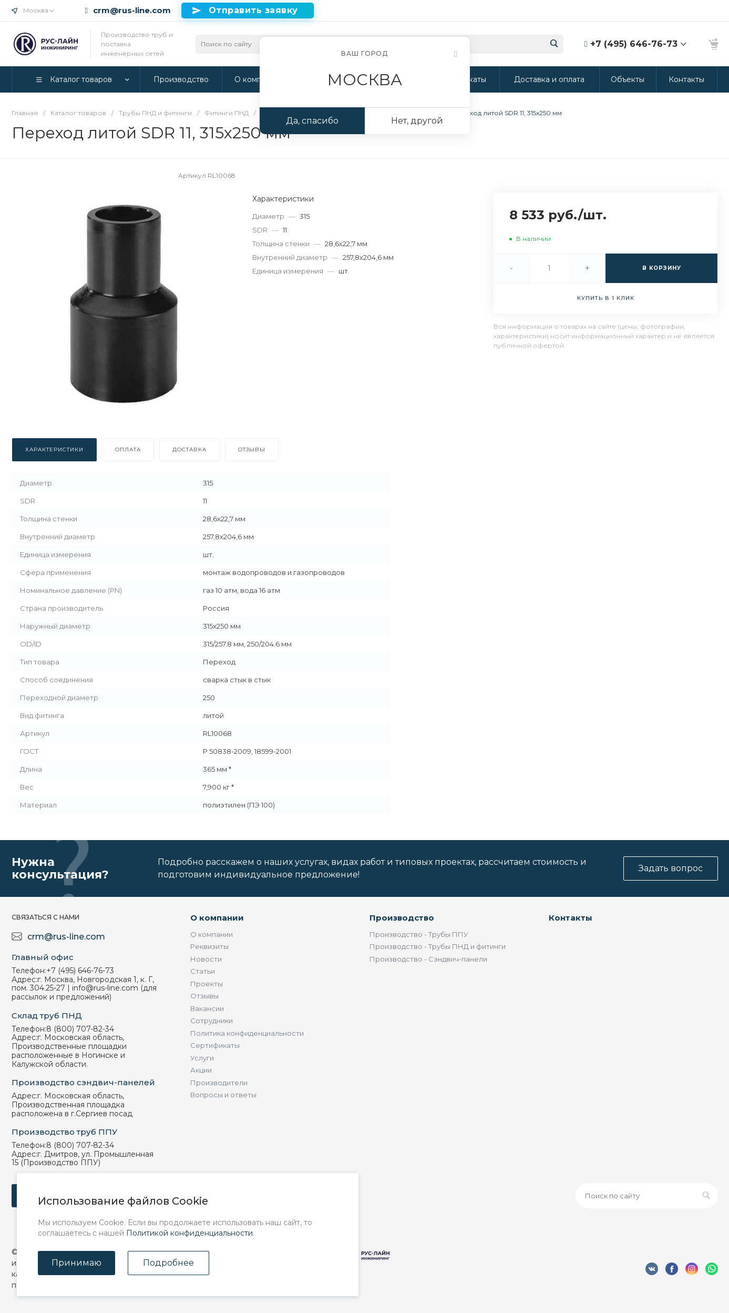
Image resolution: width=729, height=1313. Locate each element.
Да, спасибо (312, 121)
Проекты (206, 983)
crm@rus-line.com (132, 10)
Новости (206, 959)
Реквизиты (209, 946)
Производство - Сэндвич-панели (428, 959)
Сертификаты (215, 1045)
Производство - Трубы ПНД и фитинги (437, 946)
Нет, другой (417, 121)
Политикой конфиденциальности (189, 1233)
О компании (217, 918)
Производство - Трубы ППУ (418, 934)
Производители (219, 1082)
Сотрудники (211, 1020)
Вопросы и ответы (223, 1094)
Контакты (570, 918)
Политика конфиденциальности (247, 1033)
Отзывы (204, 996)
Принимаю (76, 1263)
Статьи (202, 971)
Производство (401, 918)
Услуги (202, 1058)
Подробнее (168, 1263)
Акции (201, 1070)
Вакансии (207, 1008)
